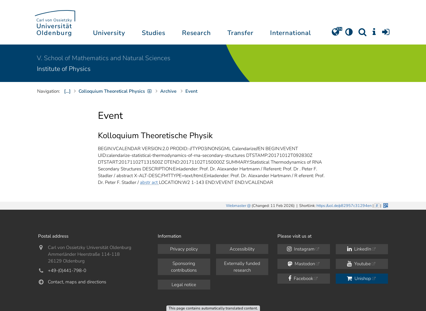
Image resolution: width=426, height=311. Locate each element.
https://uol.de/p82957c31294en (344, 205)
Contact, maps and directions (77, 282)
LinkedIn (359, 249)
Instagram (301, 249)
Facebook (300, 278)
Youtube (359, 264)
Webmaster (236, 205)
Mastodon (301, 264)
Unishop (359, 278)
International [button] (290, 33)
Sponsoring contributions (184, 266)
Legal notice (184, 285)
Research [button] (196, 33)
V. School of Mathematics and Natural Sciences (103, 58)
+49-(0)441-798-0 (67, 270)
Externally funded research (242, 266)
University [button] (109, 33)
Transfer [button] (240, 33)
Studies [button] (153, 33)
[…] (67, 91)
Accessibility (242, 249)
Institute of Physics (64, 68)
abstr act (149, 182)
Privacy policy (184, 249)
